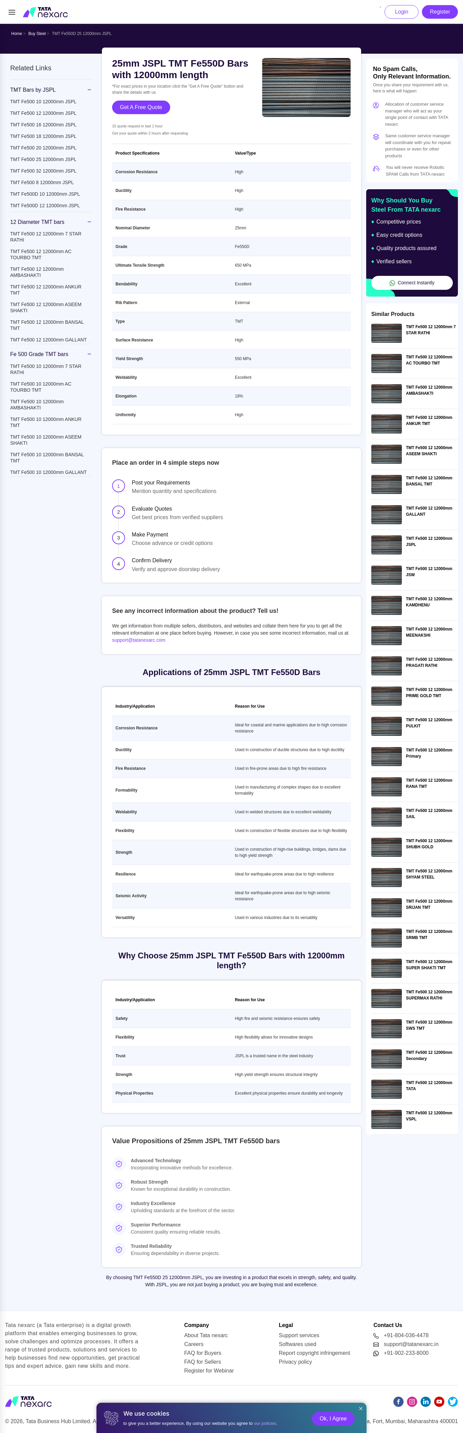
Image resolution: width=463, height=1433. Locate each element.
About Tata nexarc (206, 1335)
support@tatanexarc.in (411, 1344)
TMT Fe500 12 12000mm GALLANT (48, 339)
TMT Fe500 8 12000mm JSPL (42, 182)
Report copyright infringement (314, 1353)
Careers (193, 1344)
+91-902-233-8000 (406, 1353)
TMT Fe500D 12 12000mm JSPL (45, 205)
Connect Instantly (412, 283)
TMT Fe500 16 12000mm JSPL (43, 124)
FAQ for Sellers (202, 1362)
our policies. (265, 1423)
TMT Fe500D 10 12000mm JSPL (45, 194)
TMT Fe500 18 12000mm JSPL (43, 136)
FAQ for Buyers (202, 1353)
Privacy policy (295, 1362)
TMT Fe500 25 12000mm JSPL (43, 159)
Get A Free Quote (141, 107)
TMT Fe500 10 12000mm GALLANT (48, 472)
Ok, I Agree (333, 1418)
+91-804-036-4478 (406, 1335)
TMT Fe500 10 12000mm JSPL (43, 101)
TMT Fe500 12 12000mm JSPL (43, 113)
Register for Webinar (209, 1371)
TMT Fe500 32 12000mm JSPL (43, 171)
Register (440, 12)
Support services (299, 1335)
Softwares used (297, 1344)
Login (401, 12)
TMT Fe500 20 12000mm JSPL (43, 148)
